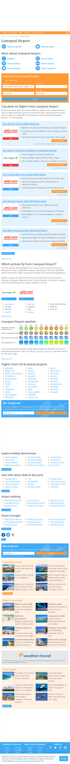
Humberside (33, 382)
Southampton (56, 385)
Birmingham (10, 377)
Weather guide (47, 46)
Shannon (54, 382)
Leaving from (6, 84)
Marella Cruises (34, 488)
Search (41, 33)
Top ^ (3, 541)
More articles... (7, 595)
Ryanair (31, 313)
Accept (64, 758)
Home (3, 36)
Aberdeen (9, 369)
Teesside (54, 393)
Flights (30, 750)
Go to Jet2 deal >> (59, 141)
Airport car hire (47, 63)
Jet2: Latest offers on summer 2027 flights (24, 174)
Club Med (54, 488)
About (7, 748)
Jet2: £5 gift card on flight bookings (21, 123)
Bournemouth (11, 380)
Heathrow (32, 380)
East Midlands (11, 396)
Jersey (30, 390)
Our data (17, 748)
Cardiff (8, 385)
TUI (29, 480)
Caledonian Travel (57, 485)
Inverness (32, 385)
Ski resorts (54, 466)
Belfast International (14, 375)
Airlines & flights (12, 485)
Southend (54, 388)
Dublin (8, 393)
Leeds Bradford (34, 393)
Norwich (53, 377)
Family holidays (11, 464)
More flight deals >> (8, 253)
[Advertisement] (35, 15)
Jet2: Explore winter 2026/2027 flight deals (24, 201)
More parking (6, 511)
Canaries (40, 748)
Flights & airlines (14, 46)
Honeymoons (55, 458)
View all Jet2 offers (62, 144)
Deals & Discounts (12, 36)
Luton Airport (33, 501)
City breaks (9, 461)
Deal (10, 189)
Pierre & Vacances (57, 483)
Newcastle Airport (58, 507)
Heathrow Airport (35, 526)
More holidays (6, 471)
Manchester (55, 372)
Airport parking (13, 63)
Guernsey (32, 377)
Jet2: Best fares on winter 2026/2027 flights (25, 230)
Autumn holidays (35, 464)
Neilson (31, 485)
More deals (5, 492)
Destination (39, 84)
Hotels (30, 752)
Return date (39, 90)
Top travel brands (12, 483)
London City (33, 398)
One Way (13, 80)
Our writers (18, 750)
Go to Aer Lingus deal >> (57, 165)
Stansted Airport (12, 504)
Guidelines (18, 752)
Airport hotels (47, 58)
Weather (5, 33)
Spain (39, 752)
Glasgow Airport (57, 504)
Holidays (11, 58)
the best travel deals (19, 662)
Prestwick (54, 380)
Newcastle (54, 375)
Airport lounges (13, 68)
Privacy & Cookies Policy (24, 761)
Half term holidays (13, 466)
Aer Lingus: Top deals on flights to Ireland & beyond (29, 150)
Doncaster (9, 390)
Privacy (7, 752)
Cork (7, 388)
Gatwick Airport (57, 501)
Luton (52, 369)
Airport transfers (48, 68)
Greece (40, 750)
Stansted (54, 390)
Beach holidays (11, 458)
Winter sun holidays (36, 466)
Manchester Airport (13, 501)
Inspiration (27, 33)
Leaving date (6, 90)
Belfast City (10, 372)
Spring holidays (34, 458)
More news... (7, 707)
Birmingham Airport (36, 504)
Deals (20, 33)
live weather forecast (42, 353)
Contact (7, 750)
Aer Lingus (9, 305)
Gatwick (31, 372)
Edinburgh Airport (35, 507)
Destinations (13, 33)
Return (6, 80)
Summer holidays (35, 461)
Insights (34, 33)
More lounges (6, 530)
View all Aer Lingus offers (60, 168)
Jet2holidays (33, 483)
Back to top (6, 258)
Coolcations (55, 461)
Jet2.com (31, 305)
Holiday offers (11, 480)
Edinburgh (9, 398)
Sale (10, 139)
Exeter (30, 369)
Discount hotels (11, 488)
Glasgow (31, 375)
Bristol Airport (11, 507)
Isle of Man (32, 388)
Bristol (8, 382)
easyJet (8, 313)
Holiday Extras (56, 480)
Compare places (57, 464)
